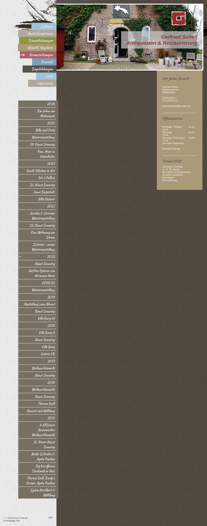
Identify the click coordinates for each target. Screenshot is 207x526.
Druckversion (11, 518)
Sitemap (24, 518)
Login (50, 517)
